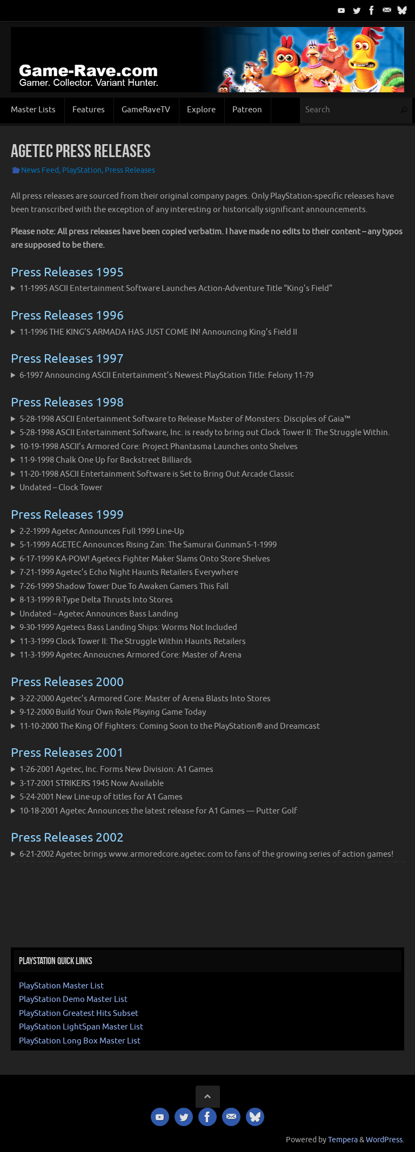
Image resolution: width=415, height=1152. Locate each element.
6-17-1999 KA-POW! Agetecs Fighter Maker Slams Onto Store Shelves (144, 559)
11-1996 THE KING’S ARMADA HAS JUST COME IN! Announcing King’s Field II (158, 332)
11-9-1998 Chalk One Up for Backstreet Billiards (105, 460)
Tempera (343, 1139)
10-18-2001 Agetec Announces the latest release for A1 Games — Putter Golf (158, 811)
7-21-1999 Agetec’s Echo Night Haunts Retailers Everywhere (128, 572)
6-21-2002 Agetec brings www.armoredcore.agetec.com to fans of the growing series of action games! (206, 854)
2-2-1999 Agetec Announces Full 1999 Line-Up (101, 531)
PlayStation (82, 170)
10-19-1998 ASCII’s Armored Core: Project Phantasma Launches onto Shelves (158, 447)
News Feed (40, 170)
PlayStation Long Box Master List (79, 1041)
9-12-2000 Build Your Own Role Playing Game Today (112, 712)
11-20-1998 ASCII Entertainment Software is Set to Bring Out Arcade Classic (156, 474)
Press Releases (130, 170)
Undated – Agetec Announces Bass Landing (98, 614)
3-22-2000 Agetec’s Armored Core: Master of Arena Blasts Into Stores (145, 699)
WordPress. (385, 1139)
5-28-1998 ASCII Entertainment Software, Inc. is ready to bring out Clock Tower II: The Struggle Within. (204, 433)
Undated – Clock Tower (61, 488)
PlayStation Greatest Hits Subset (78, 1013)
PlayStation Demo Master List (73, 999)
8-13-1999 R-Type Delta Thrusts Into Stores (96, 600)
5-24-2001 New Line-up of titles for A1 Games (101, 797)
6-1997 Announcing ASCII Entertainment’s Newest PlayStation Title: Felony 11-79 (166, 375)
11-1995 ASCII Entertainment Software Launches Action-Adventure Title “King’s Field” (175, 288)
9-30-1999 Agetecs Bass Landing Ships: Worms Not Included (128, 627)
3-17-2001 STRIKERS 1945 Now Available (91, 783)
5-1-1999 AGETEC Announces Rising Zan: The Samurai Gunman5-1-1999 (148, 545)
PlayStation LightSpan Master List (81, 1027)
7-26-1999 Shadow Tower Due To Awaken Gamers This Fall (124, 586)
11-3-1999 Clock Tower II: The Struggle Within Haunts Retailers (132, 641)
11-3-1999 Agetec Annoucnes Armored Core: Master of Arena (130, 655)
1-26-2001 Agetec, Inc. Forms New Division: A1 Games (116, 769)
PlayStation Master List (61, 986)
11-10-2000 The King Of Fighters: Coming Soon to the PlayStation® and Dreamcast (169, 726)
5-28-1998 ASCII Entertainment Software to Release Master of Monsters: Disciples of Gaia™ (184, 419)
